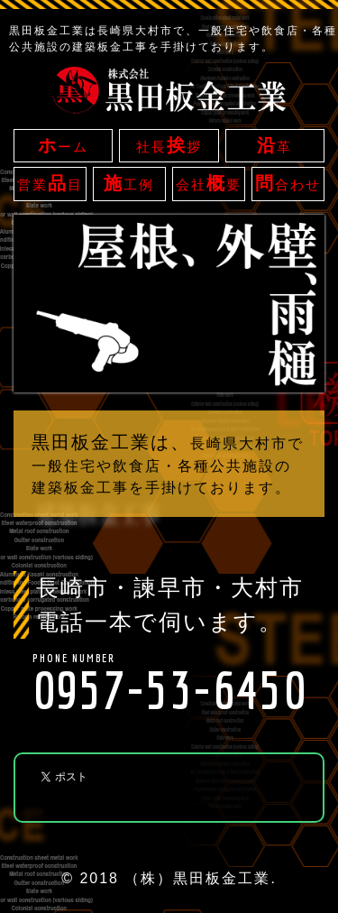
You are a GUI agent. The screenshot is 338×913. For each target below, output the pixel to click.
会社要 (209, 183)
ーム (63, 145)
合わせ (288, 183)
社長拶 (169, 145)
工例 (129, 183)
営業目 (50, 183)
